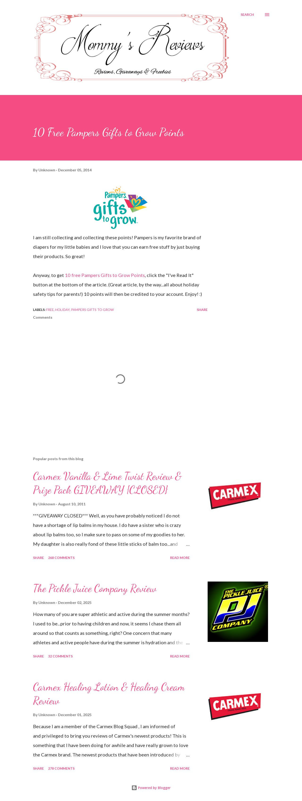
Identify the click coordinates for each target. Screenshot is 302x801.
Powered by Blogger (151, 787)
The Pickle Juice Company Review (94, 588)
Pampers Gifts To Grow (92, 310)
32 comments (60, 656)
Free (50, 310)
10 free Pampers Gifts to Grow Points (105, 275)
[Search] (247, 14)
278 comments (61, 768)
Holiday (62, 310)
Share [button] (202, 310)
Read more (180, 558)
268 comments (61, 558)
